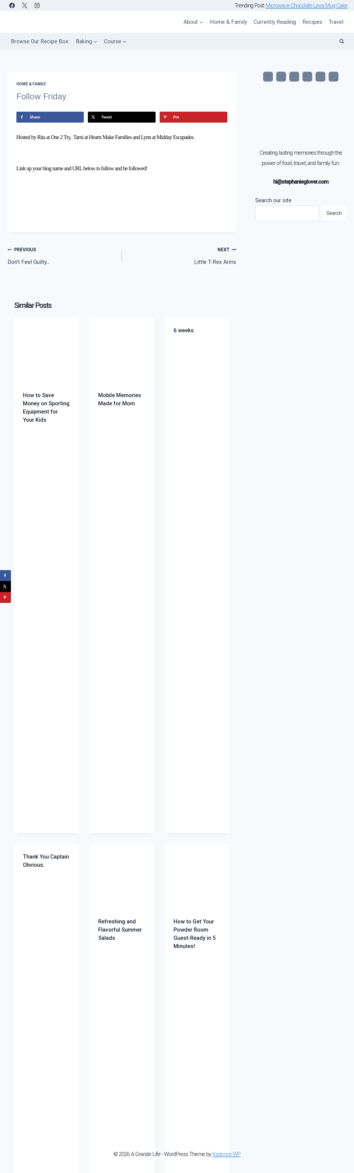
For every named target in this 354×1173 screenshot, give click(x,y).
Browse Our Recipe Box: (40, 41)
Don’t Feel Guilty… (62, 255)
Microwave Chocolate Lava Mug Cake (306, 5)
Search (334, 213)
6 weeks (184, 330)
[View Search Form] (342, 41)
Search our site (273, 200)
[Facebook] (12, 5)
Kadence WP (226, 1154)
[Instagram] (37, 5)
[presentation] (46, 349)
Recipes (312, 22)
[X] (24, 5)
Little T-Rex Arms (181, 255)
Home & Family (228, 22)
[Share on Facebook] (50, 117)
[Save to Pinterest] (193, 117)
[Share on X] (121, 117)
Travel (336, 22)
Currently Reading (275, 22)
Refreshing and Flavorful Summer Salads (120, 929)
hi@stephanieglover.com (300, 181)
